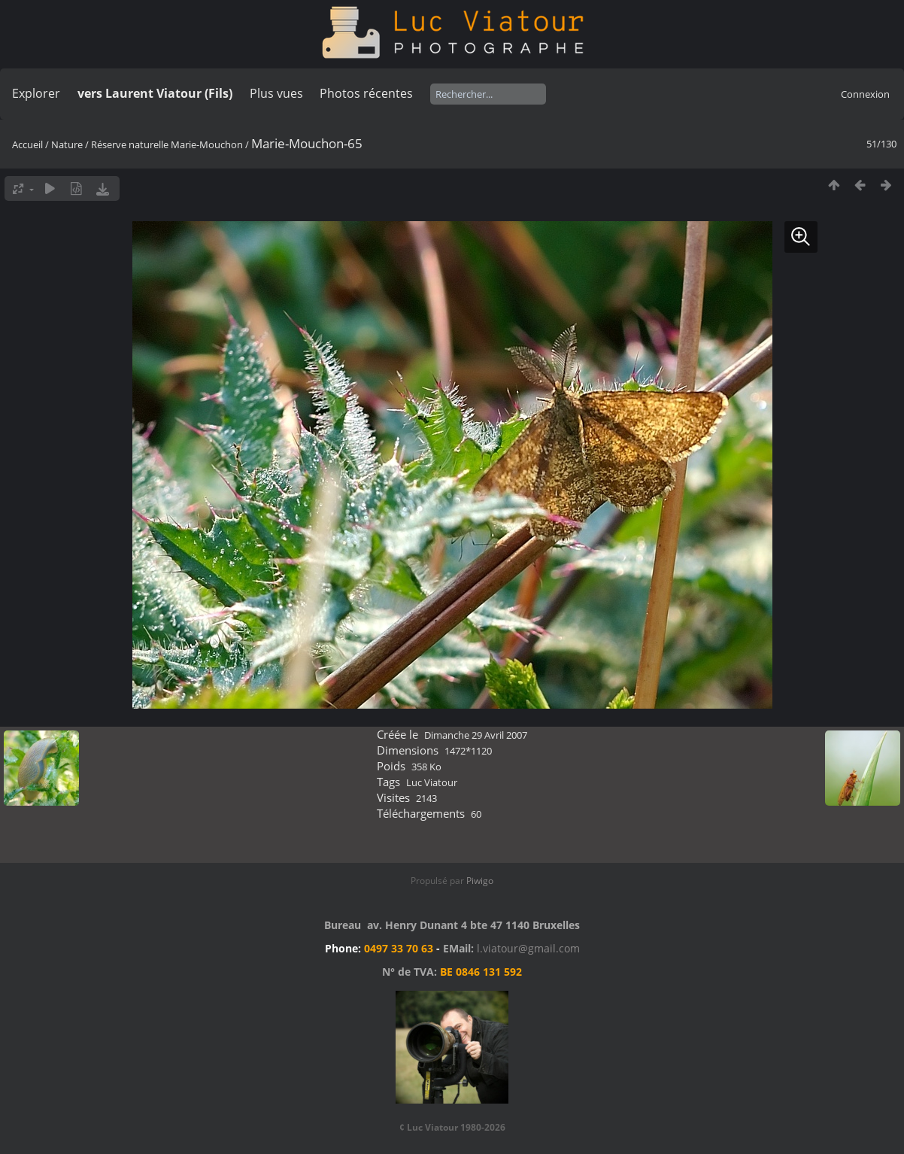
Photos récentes (366, 93)
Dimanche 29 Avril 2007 (475, 735)
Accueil (27, 144)
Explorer (36, 93)
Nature (67, 144)
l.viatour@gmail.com (528, 948)
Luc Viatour (431, 782)
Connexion (865, 94)
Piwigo (479, 880)
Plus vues (276, 93)
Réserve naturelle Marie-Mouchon (167, 144)
